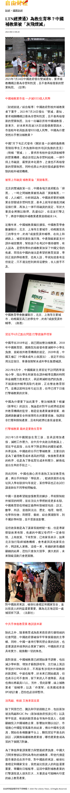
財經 (7, 10)
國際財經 (18, 10)
